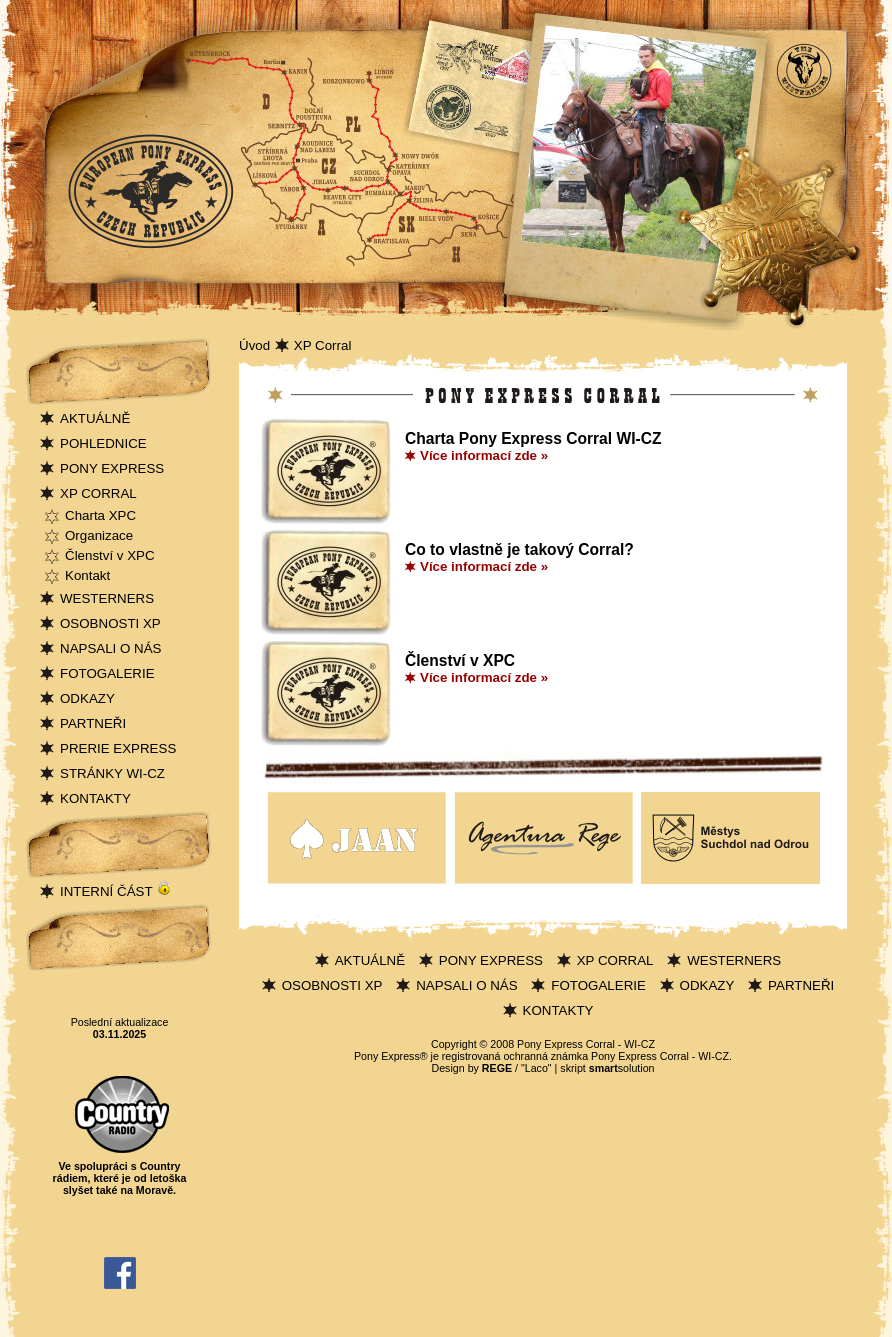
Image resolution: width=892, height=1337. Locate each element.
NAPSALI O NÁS (110, 648)
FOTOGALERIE (107, 673)
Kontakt (87, 575)
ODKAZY (87, 698)
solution (622, 1068)
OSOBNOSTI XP (110, 623)
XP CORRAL (98, 493)
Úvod (254, 345)
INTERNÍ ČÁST (116, 891)
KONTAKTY (95, 798)
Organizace (99, 535)
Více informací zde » (484, 455)
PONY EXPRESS (112, 468)
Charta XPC (100, 515)
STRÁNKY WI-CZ (112, 773)
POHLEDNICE (103, 443)
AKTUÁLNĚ (95, 418)
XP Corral (323, 345)
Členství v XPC (110, 555)
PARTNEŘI (93, 723)
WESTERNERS (107, 598)
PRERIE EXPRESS (118, 748)
